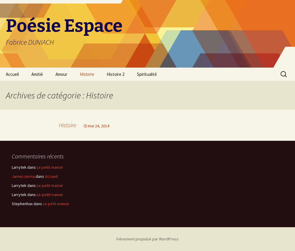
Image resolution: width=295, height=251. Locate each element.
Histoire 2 (115, 74)
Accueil (12, 74)
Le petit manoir (50, 167)
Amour (61, 74)
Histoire (87, 74)
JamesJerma (23, 176)
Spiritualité (147, 74)
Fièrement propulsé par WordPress (147, 239)
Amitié (37, 74)
